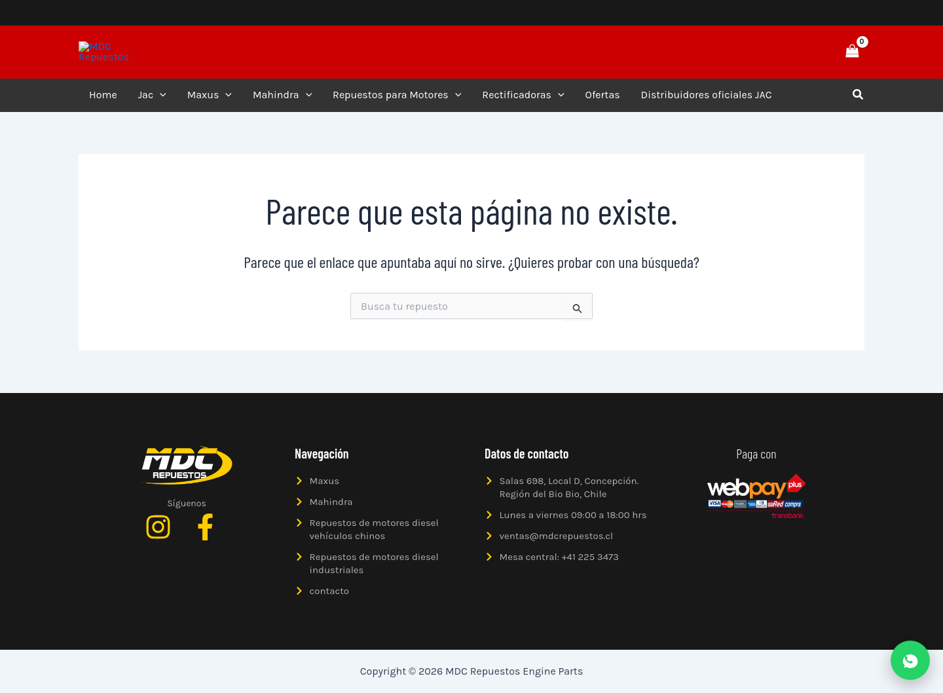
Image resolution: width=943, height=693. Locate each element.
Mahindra (282, 100)
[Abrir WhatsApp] (910, 660)
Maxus (209, 100)
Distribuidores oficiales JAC (706, 100)
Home (103, 100)
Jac (152, 100)
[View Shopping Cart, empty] (852, 54)
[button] (806, 54)
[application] (159, 100)
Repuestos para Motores (397, 100)
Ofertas (602, 100)
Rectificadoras (523, 100)
